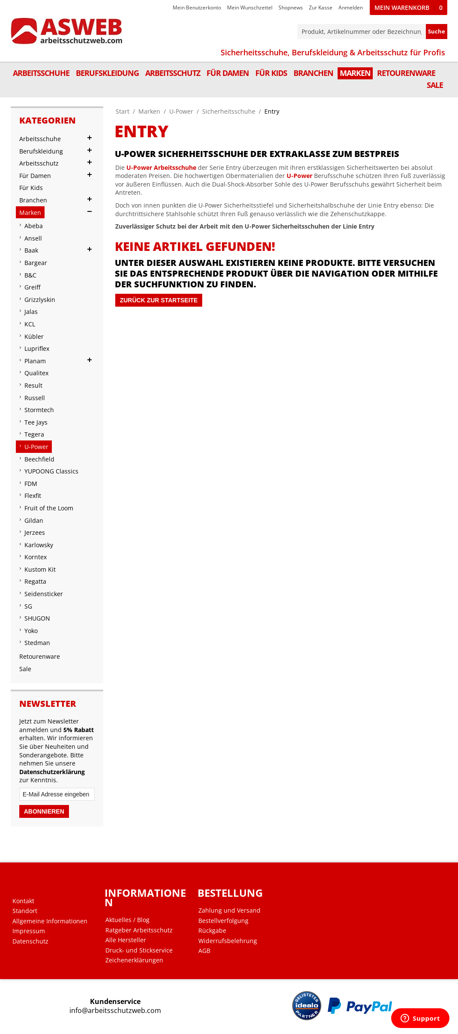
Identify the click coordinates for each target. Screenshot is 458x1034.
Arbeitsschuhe (175, 167)
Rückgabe (212, 931)
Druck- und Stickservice (139, 950)
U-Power (181, 111)
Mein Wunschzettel (249, 7)
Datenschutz (30, 941)
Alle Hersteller (125, 940)
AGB (204, 951)
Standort (24, 911)
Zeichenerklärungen (134, 960)
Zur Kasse (320, 7)
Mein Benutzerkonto (197, 7)
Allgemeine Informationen (49, 921)
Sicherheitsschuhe (228, 111)
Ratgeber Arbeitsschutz (139, 930)
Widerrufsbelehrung (227, 941)
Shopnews (290, 7)
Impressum (28, 931)
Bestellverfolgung (223, 921)
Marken (149, 111)
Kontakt (23, 901)
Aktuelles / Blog (127, 920)
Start (122, 111)
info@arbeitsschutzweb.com (115, 1010)
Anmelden (350, 7)
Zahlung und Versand (229, 910)
